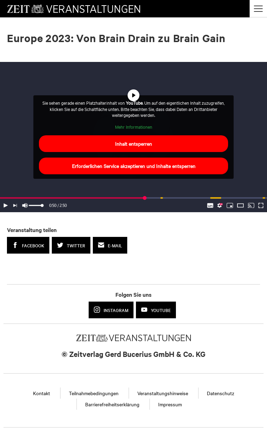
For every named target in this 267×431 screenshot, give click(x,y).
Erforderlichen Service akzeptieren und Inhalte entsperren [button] (133, 165)
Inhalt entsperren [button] (133, 143)
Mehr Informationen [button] (133, 126)
